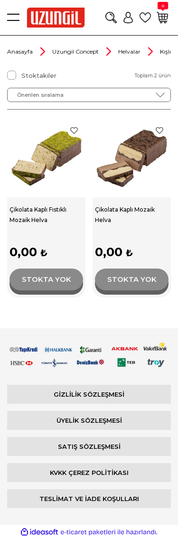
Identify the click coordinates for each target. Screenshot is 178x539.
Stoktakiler (38, 75)
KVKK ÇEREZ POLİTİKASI (89, 472)
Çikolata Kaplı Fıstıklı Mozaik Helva (37, 214)
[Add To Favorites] (74, 130)
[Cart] (162, 17)
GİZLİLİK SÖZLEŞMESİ (89, 394)
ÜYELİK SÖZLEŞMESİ (89, 420)
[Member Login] (128, 17)
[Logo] (56, 17)
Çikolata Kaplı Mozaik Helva (125, 214)
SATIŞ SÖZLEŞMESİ (89, 446)
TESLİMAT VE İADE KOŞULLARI (89, 498)
